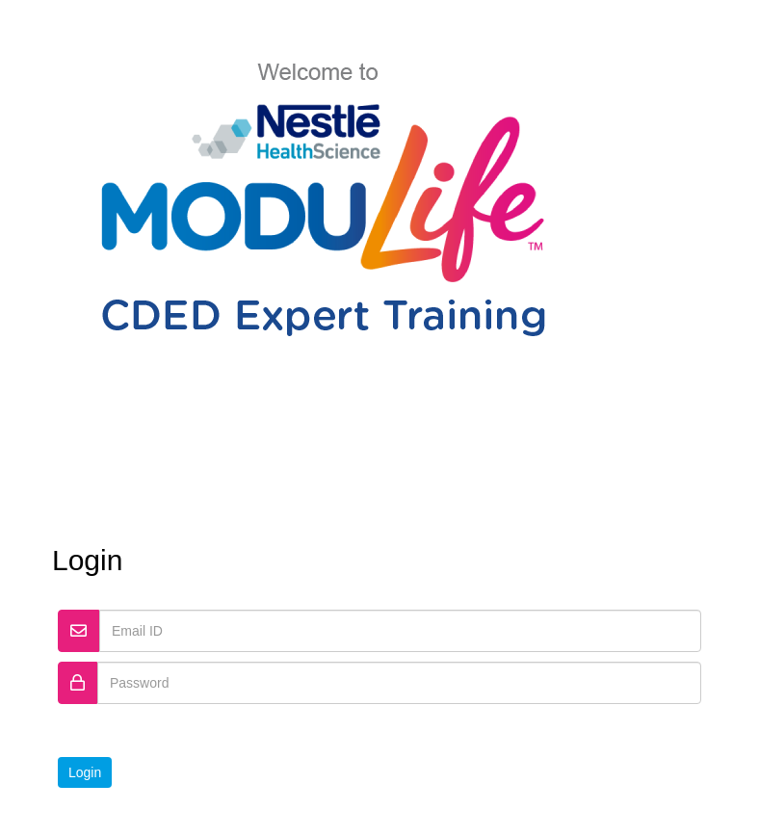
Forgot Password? (623, 727)
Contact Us (429, 815)
